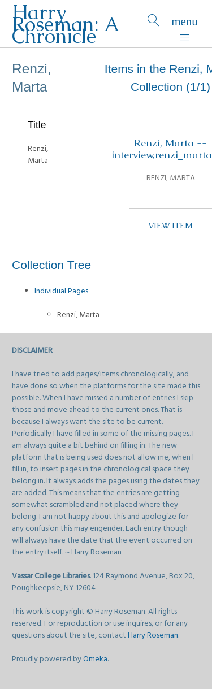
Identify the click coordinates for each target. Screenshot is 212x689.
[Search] (153, 24)
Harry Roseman (153, 635)
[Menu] (184, 24)
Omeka (95, 659)
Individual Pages (61, 291)
